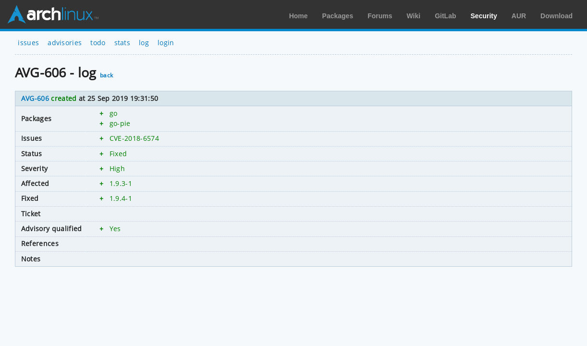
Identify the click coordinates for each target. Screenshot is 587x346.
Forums (379, 16)
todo (97, 42)
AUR (519, 16)
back (106, 75)
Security (484, 16)
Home (298, 16)
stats (122, 42)
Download (556, 16)
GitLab (445, 16)
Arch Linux (52, 14)
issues (28, 42)
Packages (338, 16)
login (166, 42)
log (144, 42)
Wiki (414, 16)
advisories (65, 42)
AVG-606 (35, 98)
